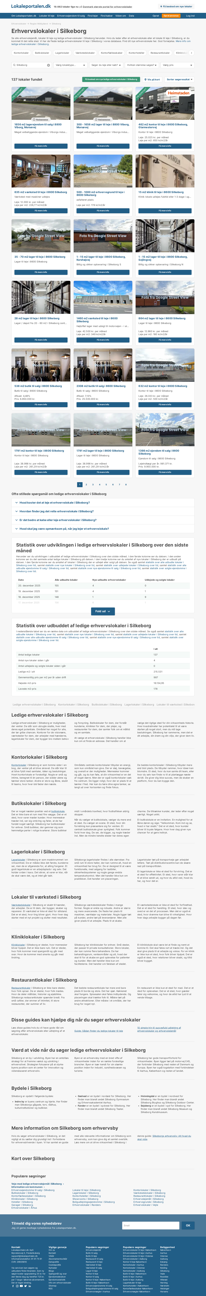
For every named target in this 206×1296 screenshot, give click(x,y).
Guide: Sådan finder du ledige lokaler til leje (98, 1030)
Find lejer (93, 15)
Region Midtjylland (39, 23)
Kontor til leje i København (98, 1279)
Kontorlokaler (21, 52)
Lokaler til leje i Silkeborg (87, 1190)
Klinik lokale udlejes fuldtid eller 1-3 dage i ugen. (165, 196)
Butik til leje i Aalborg (133, 1279)
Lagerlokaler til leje (132, 1282)
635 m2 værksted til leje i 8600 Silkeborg (40, 192)
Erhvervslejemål (93, 1250)
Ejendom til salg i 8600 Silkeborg (156, 458)
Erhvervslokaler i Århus (24, 1207)
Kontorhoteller (136, 52)
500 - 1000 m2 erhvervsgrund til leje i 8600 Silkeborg (101, 194)
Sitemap (53, 1285)
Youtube (21, 1286)
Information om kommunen (27, 1186)
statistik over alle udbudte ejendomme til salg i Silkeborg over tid (52, 637)
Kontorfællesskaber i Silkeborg (28, 1195)
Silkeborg (56, 24)
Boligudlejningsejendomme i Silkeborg (94, 1201)
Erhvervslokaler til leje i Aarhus (137, 1253)
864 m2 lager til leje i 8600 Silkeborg (161, 318)
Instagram (17, 1286)
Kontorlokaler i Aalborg (134, 1271)
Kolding (163, 1268)
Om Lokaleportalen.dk (23, 15)
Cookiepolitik (55, 1265)
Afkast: (18, 395)
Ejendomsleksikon (57, 1276)
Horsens (164, 1291)
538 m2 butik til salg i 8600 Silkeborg (38, 386)
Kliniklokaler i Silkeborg (24, 1198)
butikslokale (58, 811)
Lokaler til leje (46, 15)
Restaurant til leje (94, 1262)
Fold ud (100, 611)
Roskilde (164, 1276)
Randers (164, 1265)
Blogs (51, 1271)
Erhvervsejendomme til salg (99, 1285)
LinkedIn (29, 1286)
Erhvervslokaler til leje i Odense (138, 1256)
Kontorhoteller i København (136, 1285)
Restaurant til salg (94, 1259)
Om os (52, 1250)
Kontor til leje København (135, 1262)
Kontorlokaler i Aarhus (133, 1265)
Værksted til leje (93, 1265)
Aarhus (163, 1253)
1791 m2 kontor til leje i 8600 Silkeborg (39, 450)
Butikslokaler (42, 52)
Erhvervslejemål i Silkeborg (148, 1198)
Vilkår (51, 1256)
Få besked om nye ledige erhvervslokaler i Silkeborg (111, 79)
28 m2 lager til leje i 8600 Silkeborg (36, 318)
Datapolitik (54, 1262)
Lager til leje (92, 1271)
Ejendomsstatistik (57, 1279)
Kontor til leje (92, 1273)
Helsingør (164, 1288)
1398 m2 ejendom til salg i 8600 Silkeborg (158, 452)
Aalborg (164, 1259)
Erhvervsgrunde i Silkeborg (148, 1201)
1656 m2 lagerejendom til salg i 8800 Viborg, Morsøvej (38, 126)
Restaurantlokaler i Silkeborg (149, 1195)
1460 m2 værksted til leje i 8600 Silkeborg (97, 320)
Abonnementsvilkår (58, 1259)
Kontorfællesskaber (112, 52)
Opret (156, 15)
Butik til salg (92, 1253)
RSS (51, 1288)
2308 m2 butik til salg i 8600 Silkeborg (101, 386)
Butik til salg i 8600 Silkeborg (30, 390)
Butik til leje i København (97, 1282)
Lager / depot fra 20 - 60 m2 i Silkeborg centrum (41, 323)
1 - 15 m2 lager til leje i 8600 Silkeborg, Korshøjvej (101, 258)
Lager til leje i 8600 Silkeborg (30, 261)
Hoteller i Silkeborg (22, 1201)
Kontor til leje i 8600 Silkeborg (155, 132)
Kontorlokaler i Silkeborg (73, 704)
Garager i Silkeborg (22, 1204)
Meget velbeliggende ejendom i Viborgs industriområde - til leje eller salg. (55, 132)
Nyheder (53, 1268)
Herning (164, 1282)
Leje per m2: (145, 140)
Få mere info (41, 146)
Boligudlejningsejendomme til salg (102, 1288)
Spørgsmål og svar (58, 1273)
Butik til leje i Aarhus (132, 1276)
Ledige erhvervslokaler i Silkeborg (34, 704)
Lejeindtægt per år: (149, 463)
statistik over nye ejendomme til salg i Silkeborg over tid (109, 568)
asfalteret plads (85, 199)
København (165, 1250)
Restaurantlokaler (160, 52)
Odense (164, 1256)
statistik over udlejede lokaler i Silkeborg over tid (131, 565)
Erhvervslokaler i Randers (87, 1204)
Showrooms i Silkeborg (85, 1198)
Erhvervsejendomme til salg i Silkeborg (33, 1190)
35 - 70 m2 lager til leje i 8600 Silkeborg (39, 256)
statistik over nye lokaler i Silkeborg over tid (69, 565)
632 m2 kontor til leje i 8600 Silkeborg (162, 386)
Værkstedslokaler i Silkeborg (149, 1192)
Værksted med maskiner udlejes (32, 196)
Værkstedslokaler (85, 52)
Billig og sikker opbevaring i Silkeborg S (99, 264)
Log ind (190, 15)
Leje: (141, 137)
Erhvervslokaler (18, 23)
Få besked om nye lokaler (177, 6)
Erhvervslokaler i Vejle (145, 1204)
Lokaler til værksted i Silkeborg (176, 704)
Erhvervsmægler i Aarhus (98, 1291)
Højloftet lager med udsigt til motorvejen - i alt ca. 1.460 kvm (110, 326)
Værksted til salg (94, 1268)
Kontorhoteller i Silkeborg (87, 1195)
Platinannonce (42, 120)
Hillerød (164, 1279)
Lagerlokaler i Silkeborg (139, 704)
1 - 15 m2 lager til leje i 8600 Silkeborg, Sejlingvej (162, 258)
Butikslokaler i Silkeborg (107, 704)
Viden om (120, 15)
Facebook (13, 1286)
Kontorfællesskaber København (138, 1288)
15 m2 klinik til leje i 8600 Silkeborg (161, 192)
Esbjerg (163, 1262)
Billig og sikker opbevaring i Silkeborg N (160, 264)
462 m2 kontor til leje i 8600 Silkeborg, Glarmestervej (163, 126)
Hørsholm (164, 1285)
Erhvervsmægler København (136, 1291)
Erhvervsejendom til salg (71, 15)
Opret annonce (171, 15)
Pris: (17, 398)
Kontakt (52, 1253)
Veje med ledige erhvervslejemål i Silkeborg (36, 1183)
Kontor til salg (92, 1276)
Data (131, 15)
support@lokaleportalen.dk (24, 1256)
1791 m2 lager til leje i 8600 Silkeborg (100, 450)
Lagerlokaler (62, 52)
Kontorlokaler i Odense (134, 1268)
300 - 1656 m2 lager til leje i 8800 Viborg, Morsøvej (103, 126)
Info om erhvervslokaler (60, 1282)
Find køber (107, 15)
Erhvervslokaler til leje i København (139, 1250)
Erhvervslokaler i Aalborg (135, 1259)
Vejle (162, 1273)
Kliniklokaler (18, 944)
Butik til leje (91, 1256)
